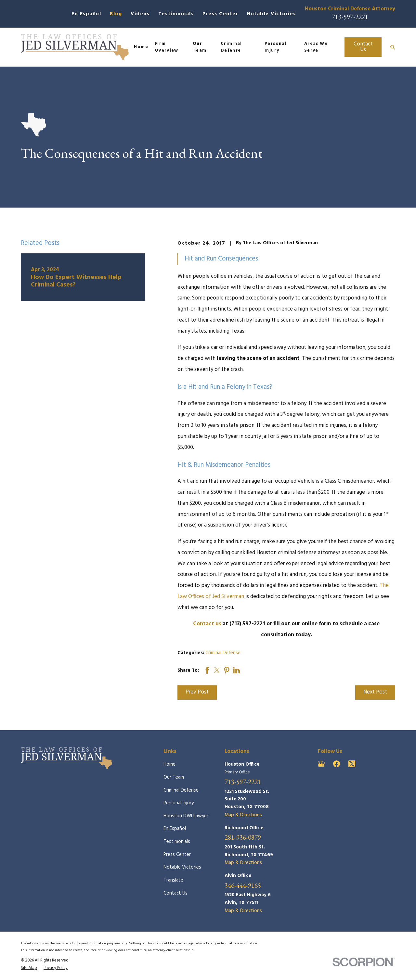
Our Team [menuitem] (199, 47)
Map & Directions (243, 815)
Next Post (375, 692)
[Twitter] (351, 763)
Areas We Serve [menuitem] (316, 47)
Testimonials (176, 14)
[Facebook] (336, 763)
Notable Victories (271, 14)
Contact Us (363, 47)
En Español (86, 14)
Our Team (173, 777)
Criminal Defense (222, 653)
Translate (173, 880)
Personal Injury (178, 803)
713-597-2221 (350, 16)
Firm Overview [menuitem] (166, 47)
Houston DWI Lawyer (185, 816)
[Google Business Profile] (321, 763)
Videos (140, 14)
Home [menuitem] (141, 47)
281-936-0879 (243, 837)
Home (169, 764)
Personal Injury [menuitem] (276, 47)
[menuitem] (29, 968)
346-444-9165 (243, 885)
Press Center (220, 14)
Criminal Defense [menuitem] (231, 47)
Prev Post (197, 692)
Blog (116, 14)
